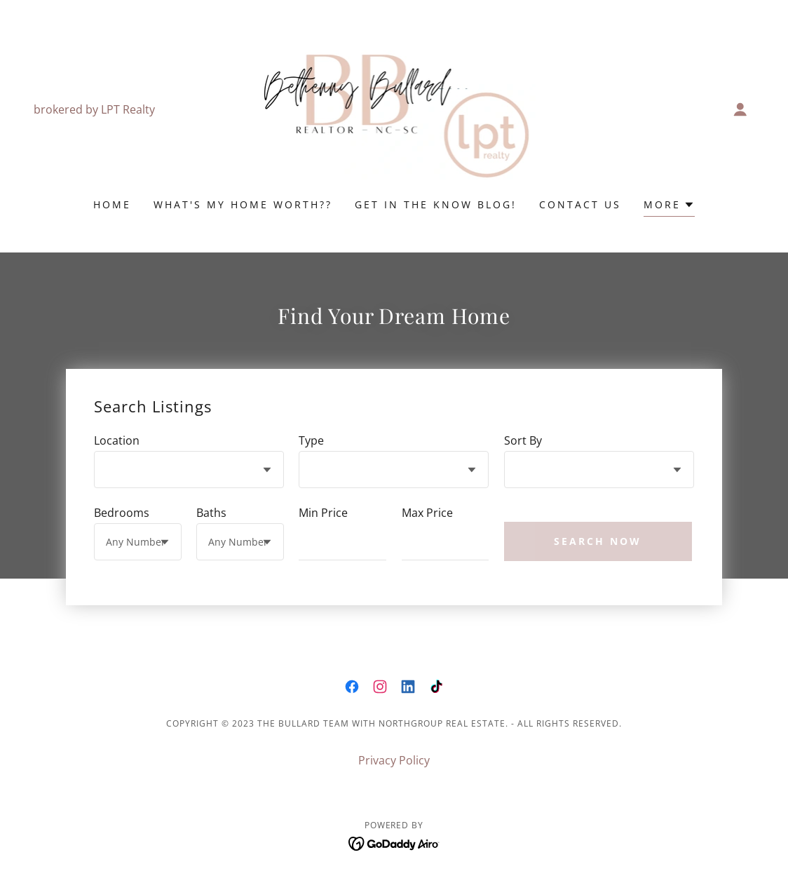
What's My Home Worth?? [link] (243, 204)
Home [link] (112, 204)
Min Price (323, 512)
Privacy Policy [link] (394, 760)
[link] (394, 108)
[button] (740, 109)
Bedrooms (121, 512)
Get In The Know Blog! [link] (436, 204)
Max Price (427, 512)
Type (311, 440)
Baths (211, 512)
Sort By (523, 440)
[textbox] (342, 541)
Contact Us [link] (580, 204)
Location (117, 440)
